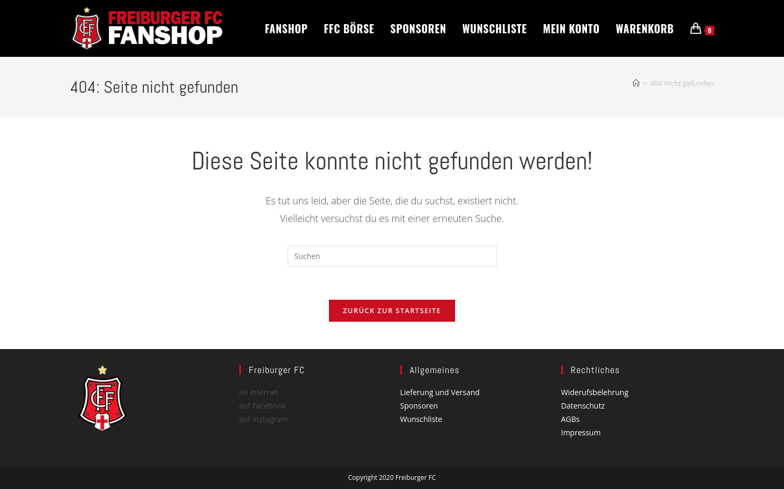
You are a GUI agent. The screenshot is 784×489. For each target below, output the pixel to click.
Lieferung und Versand (440, 392)
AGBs (570, 419)
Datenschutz (583, 406)
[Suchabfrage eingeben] (392, 256)
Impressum (581, 433)
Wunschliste (421, 419)
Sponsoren (419, 406)
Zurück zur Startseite (392, 310)
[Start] (636, 83)
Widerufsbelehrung (594, 392)
